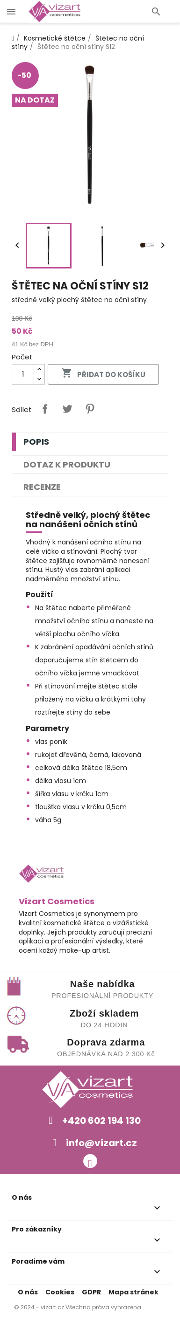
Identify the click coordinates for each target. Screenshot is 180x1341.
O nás (28, 1292)
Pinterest (89, 408)
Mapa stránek (133, 1292)
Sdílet (45, 408)
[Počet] (23, 374)
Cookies (59, 1292)
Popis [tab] (36, 441)
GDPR (91, 1292)
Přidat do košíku (103, 373)
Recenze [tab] (42, 487)
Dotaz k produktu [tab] (66, 464)
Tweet (67, 408)
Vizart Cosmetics (56, 901)
